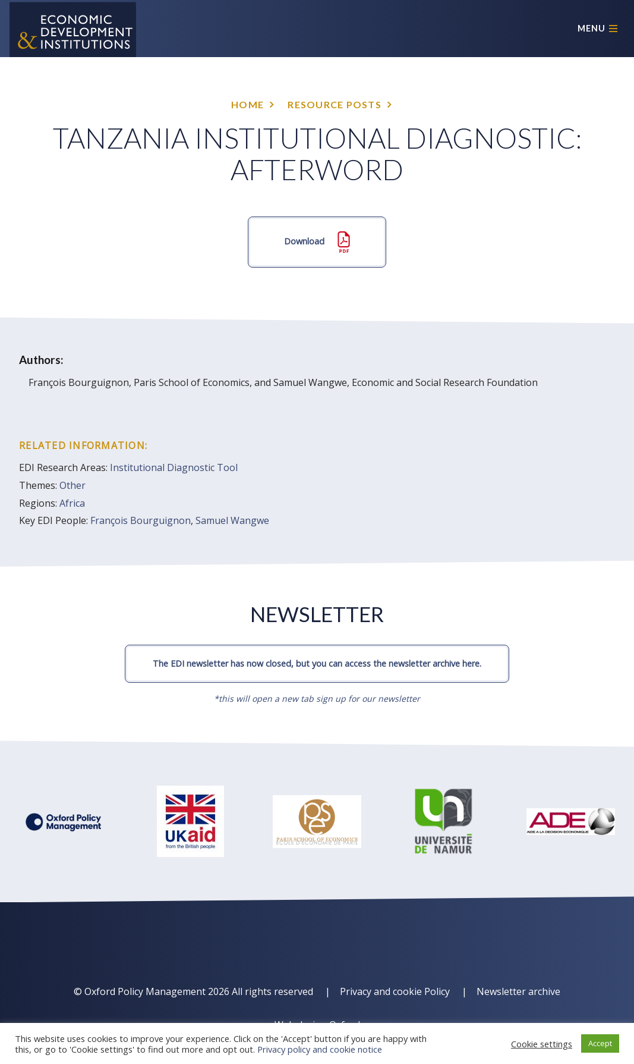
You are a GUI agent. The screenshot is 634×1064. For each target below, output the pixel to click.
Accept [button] (600, 1043)
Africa (72, 503)
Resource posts (334, 104)
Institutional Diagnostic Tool (174, 467)
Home (247, 104)
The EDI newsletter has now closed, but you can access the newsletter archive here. (317, 663)
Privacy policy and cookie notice (319, 1049)
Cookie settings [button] (541, 1043)
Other (72, 485)
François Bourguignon (140, 520)
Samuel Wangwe (232, 520)
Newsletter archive (518, 991)
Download (317, 242)
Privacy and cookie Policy (395, 991)
